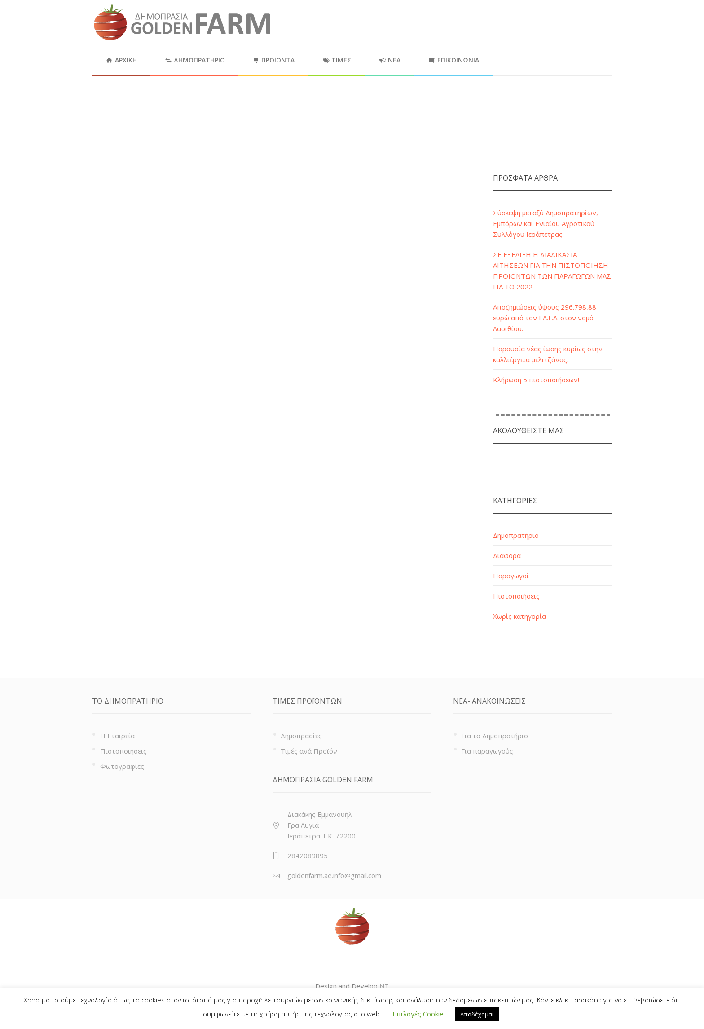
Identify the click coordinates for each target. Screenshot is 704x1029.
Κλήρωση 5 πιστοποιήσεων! (536, 379)
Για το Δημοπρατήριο (494, 735)
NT (384, 985)
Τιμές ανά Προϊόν (309, 750)
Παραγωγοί (511, 575)
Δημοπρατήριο (516, 535)
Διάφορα (507, 555)
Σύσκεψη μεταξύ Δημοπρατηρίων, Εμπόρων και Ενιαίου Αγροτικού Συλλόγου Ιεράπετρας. (545, 223)
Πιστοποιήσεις (516, 595)
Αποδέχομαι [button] (477, 1014)
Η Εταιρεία (117, 735)
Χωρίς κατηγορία (519, 616)
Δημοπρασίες (301, 735)
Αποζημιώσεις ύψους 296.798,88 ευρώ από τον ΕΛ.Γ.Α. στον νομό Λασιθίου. (544, 317)
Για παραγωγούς (487, 750)
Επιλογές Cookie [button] (418, 1013)
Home (566, 126)
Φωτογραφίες (122, 766)
